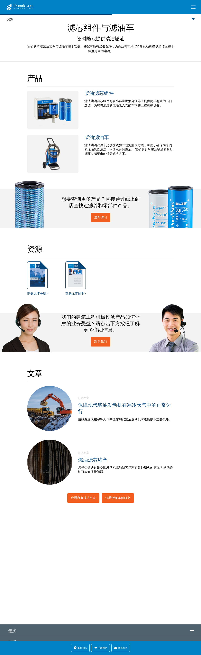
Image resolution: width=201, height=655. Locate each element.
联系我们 (100, 342)
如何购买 (80, 648)
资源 (10, 19)
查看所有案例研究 (117, 498)
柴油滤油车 (96, 137)
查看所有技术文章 (83, 498)
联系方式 (120, 648)
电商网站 (100, 648)
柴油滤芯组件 (99, 93)
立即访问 (100, 217)
